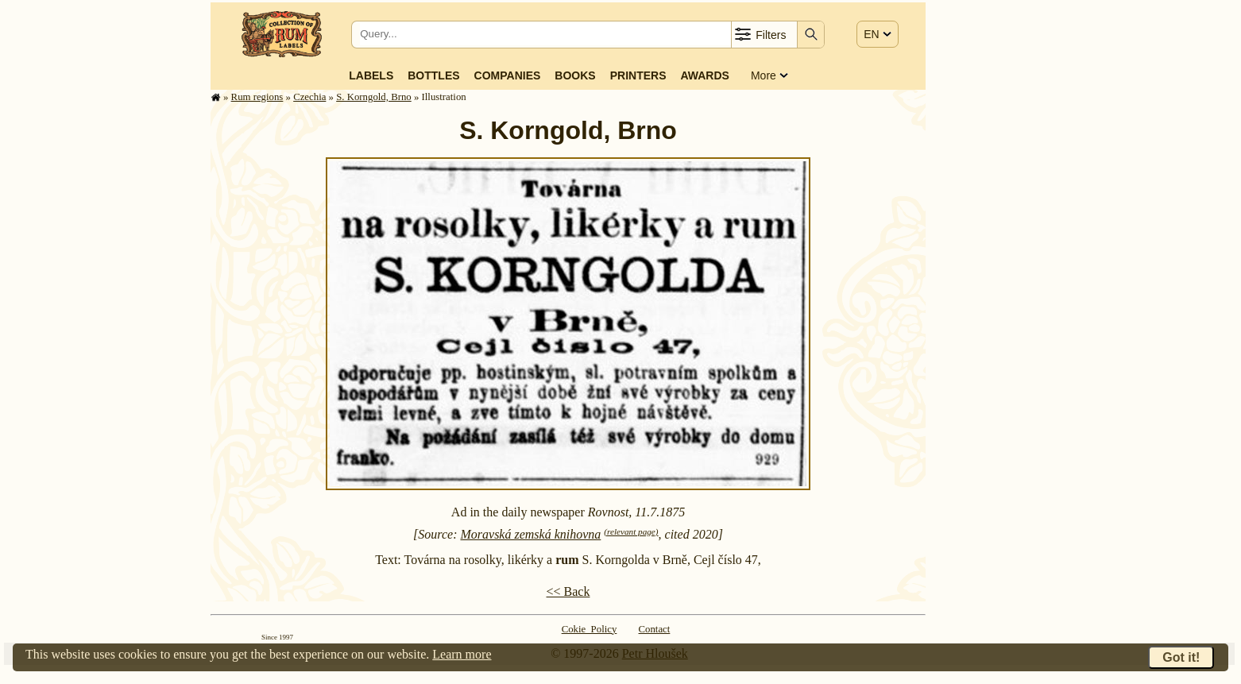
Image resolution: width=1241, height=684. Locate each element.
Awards (704, 75)
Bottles (433, 75)
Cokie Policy (589, 629)
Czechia (309, 96)
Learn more (461, 654)
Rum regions (257, 96)
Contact (655, 629)
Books (575, 75)
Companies (507, 75)
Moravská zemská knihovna (530, 534)
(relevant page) (631, 531)
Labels (371, 75)
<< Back (568, 591)
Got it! (1181, 657)
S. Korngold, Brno (374, 96)
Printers (638, 75)
